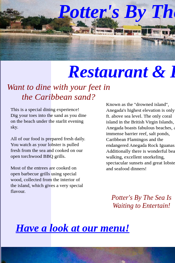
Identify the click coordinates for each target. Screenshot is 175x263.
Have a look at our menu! (72, 228)
